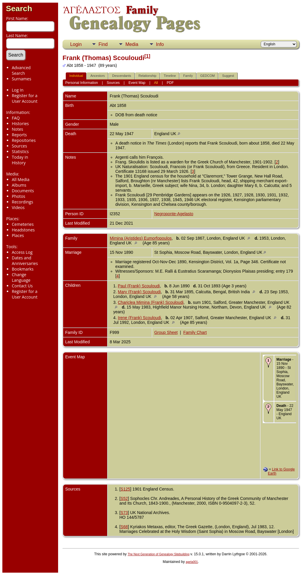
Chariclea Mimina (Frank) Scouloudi (151, 302)
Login (76, 44)
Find (103, 44)
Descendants (121, 75)
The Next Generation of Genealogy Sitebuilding (159, 554)
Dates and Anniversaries (25, 260)
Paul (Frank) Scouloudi (139, 286)
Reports (19, 134)
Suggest (228, 75)
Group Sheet (166, 332)
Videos (18, 207)
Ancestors (97, 75)
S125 (125, 489)
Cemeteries (23, 224)
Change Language (21, 277)
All (156, 83)
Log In (17, 90)
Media (131, 44)
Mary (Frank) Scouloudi (139, 291)
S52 (124, 498)
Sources (19, 146)
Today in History (20, 159)
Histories (20, 123)
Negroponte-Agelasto (173, 213)
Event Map (137, 83)
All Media (20, 179)
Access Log (22, 252)
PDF (170, 83)
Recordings (22, 202)
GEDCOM (207, 75)
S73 (124, 512)
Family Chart (195, 332)
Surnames (21, 79)
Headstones (23, 230)
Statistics (20, 151)
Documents (23, 190)
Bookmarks (23, 269)
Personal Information (81, 83)
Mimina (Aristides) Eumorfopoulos (141, 238)
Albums (19, 185)
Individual (76, 75)
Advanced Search (21, 70)
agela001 (192, 562)
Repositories (24, 140)
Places (18, 235)
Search (19, 8)
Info (160, 44)
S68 (124, 526)
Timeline (170, 75)
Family (188, 75)
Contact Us (22, 286)
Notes (17, 129)
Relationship (148, 75)
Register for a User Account (24, 98)
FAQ (16, 118)
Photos (18, 196)
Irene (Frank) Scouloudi (139, 317)
